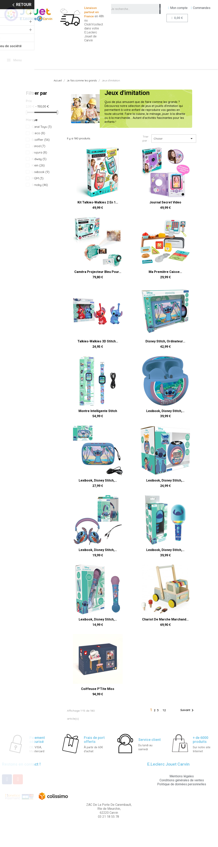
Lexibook (40, 172)
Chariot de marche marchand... (165, 619)
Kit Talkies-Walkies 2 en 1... (98, 202)
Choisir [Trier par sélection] (174, 138)
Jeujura (39, 152)
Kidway (39, 159)
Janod (38, 146)
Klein (38, 165)
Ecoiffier (41, 140)
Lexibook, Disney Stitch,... (165, 411)
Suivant (187, 710)
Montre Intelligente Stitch (97, 411)
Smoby (40, 185)
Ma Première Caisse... (165, 272)
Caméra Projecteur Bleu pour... (97, 272)
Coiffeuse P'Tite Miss (97, 689)
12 (164, 710)
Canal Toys (42, 127)
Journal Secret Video (165, 202)
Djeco (38, 133)
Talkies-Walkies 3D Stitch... (98, 341)
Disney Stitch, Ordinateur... (165, 341)
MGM (38, 178)
